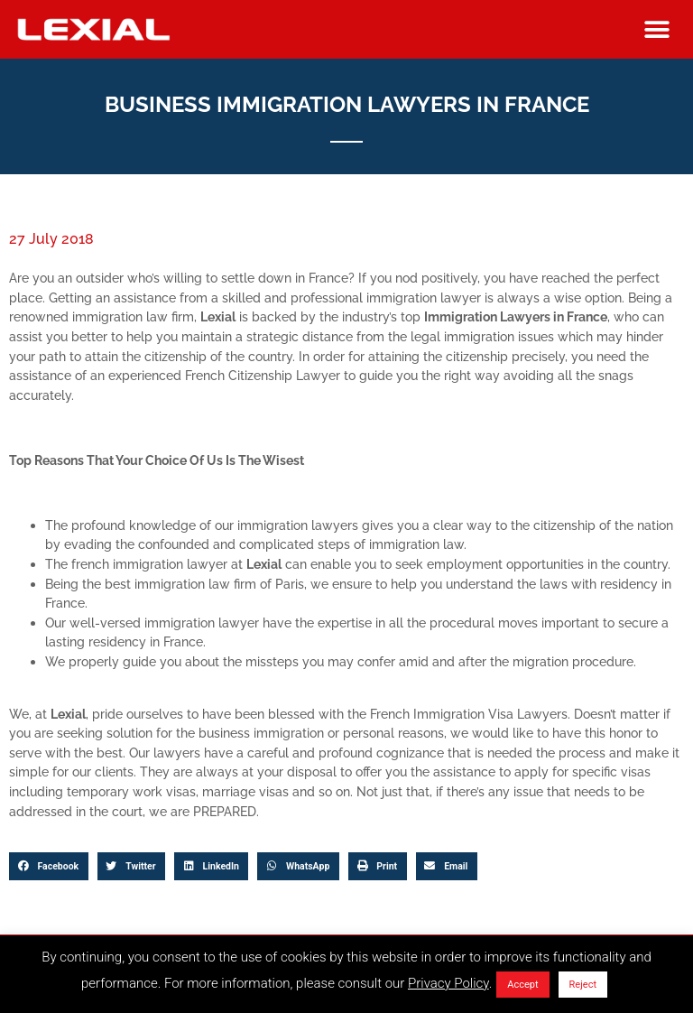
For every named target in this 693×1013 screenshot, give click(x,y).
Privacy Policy (448, 983)
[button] (656, 29)
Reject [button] (582, 984)
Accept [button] (522, 984)
